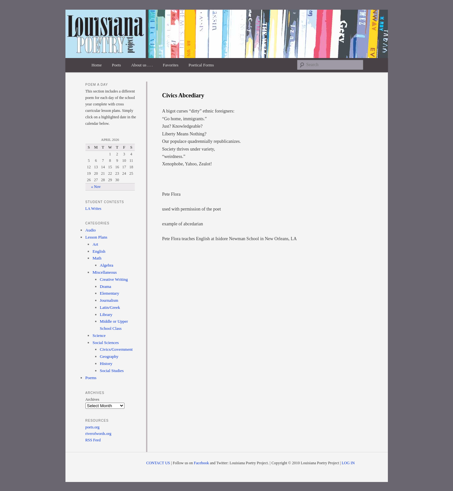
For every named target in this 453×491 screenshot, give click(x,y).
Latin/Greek (110, 307)
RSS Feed (93, 440)
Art (95, 244)
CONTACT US (158, 463)
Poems (91, 377)
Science (99, 335)
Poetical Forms (201, 65)
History (106, 363)
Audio (90, 230)
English (99, 251)
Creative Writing (114, 279)
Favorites (170, 65)
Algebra (106, 265)
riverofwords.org (98, 433)
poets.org (92, 427)
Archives (92, 399)
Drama (105, 286)
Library (106, 314)
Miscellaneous (105, 272)
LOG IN (348, 463)
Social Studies (112, 370)
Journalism (109, 300)
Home (97, 65)
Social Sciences (106, 342)
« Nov (96, 186)
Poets (116, 65)
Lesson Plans (96, 237)
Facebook (201, 463)
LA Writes (93, 208)
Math (97, 258)
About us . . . (142, 65)
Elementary (109, 293)
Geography (109, 356)
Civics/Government (116, 349)
